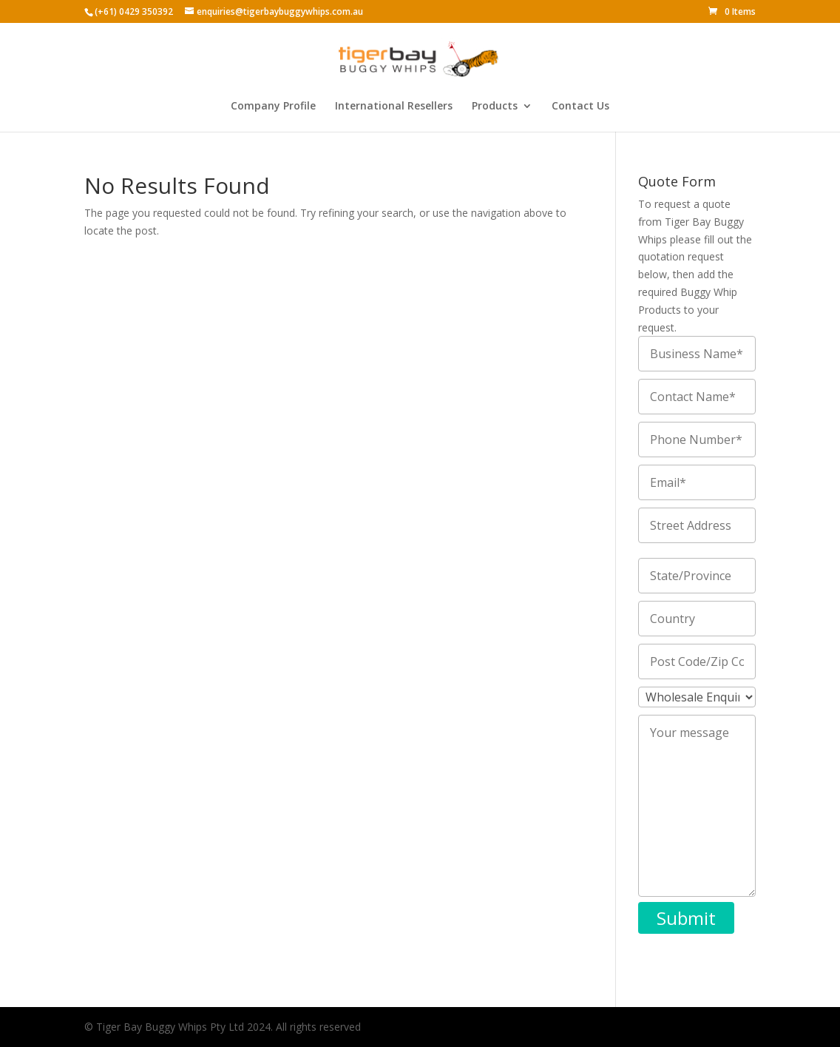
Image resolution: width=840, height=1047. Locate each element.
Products (495, 106)
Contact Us (580, 106)
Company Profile (273, 106)
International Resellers (394, 106)
